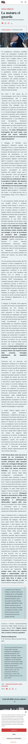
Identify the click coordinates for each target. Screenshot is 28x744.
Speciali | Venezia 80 (7, 9)
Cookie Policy (13, 742)
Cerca (22, 2)
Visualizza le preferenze (14, 738)
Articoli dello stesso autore (14, 700)
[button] (26, 712)
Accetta (14, 730)
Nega (14, 734)
